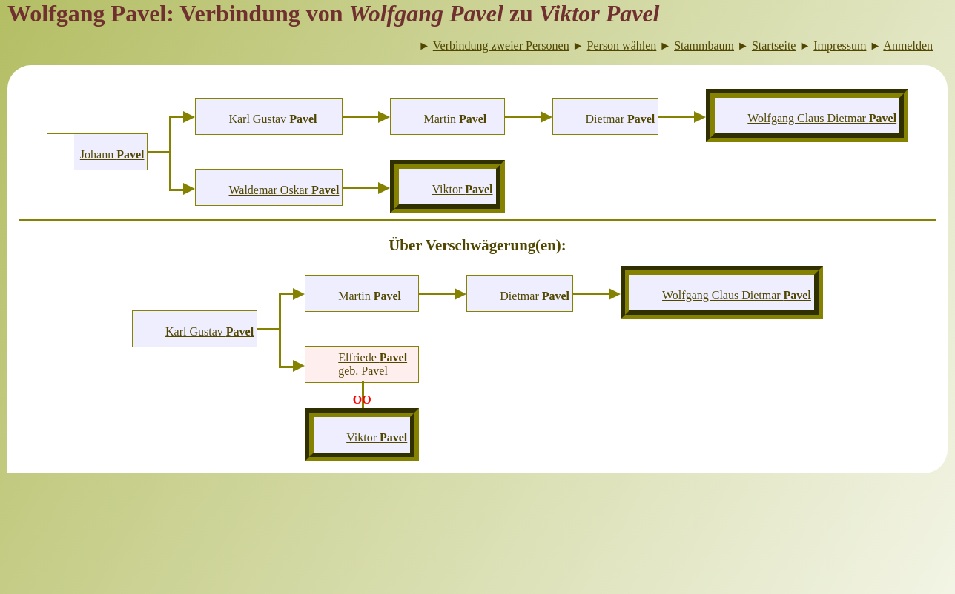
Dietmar (620, 119)
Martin (454, 119)
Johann (112, 154)
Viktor (462, 189)
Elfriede (372, 357)
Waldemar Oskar (283, 190)
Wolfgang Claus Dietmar (821, 118)
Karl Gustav (272, 119)
